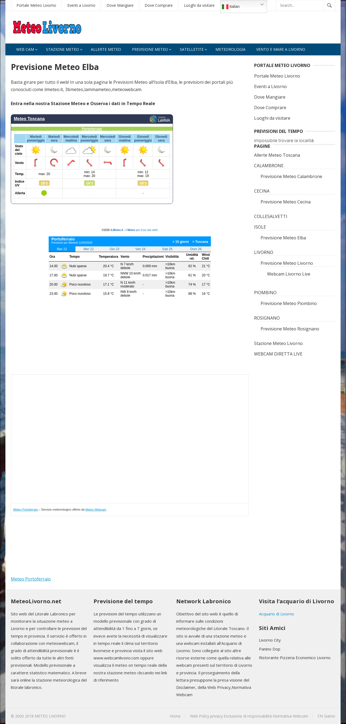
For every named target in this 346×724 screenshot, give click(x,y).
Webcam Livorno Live (288, 274)
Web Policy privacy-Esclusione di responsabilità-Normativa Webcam (249, 716)
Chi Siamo (326, 716)
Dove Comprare (159, 5)
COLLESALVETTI (270, 216)
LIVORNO (263, 252)
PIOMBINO (265, 293)
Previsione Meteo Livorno (287, 263)
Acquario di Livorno (276, 613)
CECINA (262, 191)
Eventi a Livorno (81, 5)
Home (175, 716)
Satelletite (192, 49)
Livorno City (270, 640)
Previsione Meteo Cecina (286, 202)
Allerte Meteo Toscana (277, 155)
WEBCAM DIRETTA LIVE (278, 354)
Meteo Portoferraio (25, 509)
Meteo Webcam (95, 509)
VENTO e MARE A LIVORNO (280, 49)
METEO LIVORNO (50, 716)
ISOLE (260, 227)
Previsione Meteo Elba (283, 238)
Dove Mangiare (120, 5)
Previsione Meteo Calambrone (291, 176)
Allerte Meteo (106, 49)
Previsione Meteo (150, 49)
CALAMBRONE (269, 166)
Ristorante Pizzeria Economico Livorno (295, 657)
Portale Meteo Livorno (36, 5)
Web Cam (25, 49)
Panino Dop (269, 649)
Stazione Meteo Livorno (278, 343)
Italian (230, 7)
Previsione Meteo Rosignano (290, 329)
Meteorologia (230, 49)
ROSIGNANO (267, 318)
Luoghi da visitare (199, 5)
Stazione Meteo (62, 49)
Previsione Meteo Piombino (289, 303)
